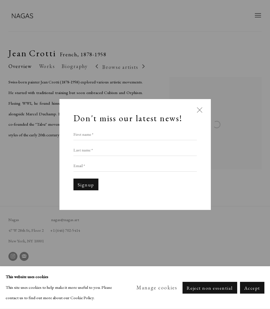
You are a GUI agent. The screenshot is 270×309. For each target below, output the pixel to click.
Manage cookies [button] (157, 287)
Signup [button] (86, 185)
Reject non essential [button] (210, 288)
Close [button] (198, 112)
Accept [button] (252, 288)
